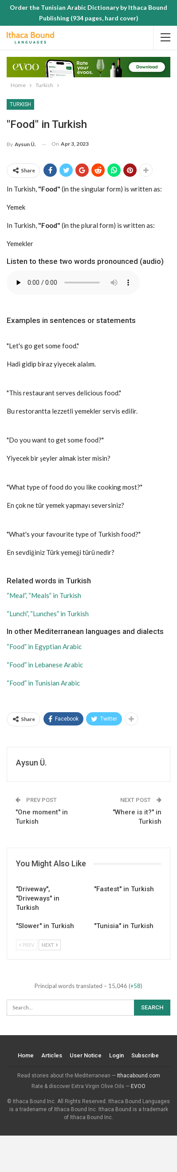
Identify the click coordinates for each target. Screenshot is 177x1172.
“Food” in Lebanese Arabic (45, 665)
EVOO (138, 1086)
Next (50, 945)
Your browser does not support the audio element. (73, 283)
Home (26, 1055)
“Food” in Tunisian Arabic (43, 683)
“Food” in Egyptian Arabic (44, 646)
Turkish (20, 104)
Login (117, 1055)
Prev (26, 945)
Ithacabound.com (138, 1075)
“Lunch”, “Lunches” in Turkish (48, 614)
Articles (52, 1055)
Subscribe (145, 1055)
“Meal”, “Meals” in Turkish (44, 595)
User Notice (86, 1055)
